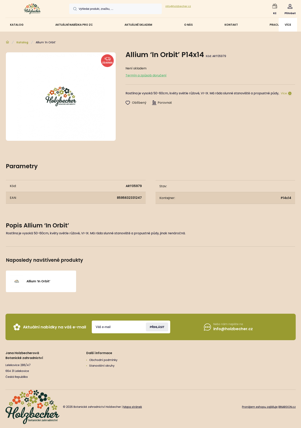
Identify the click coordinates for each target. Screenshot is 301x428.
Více (284, 93)
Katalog (22, 42)
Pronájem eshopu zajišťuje (260, 407)
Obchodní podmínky (103, 360)
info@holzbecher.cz (178, 6)
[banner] (32, 9)
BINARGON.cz (287, 407)
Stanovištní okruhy (101, 366)
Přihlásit (157, 326)
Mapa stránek (132, 407)
